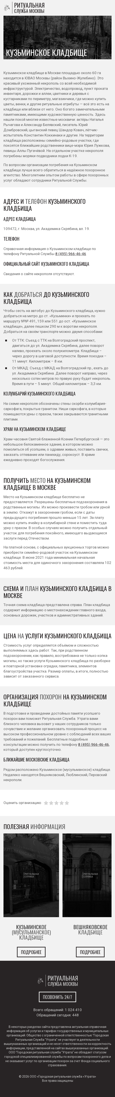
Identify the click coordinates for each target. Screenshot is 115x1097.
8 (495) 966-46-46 (70, 254)
